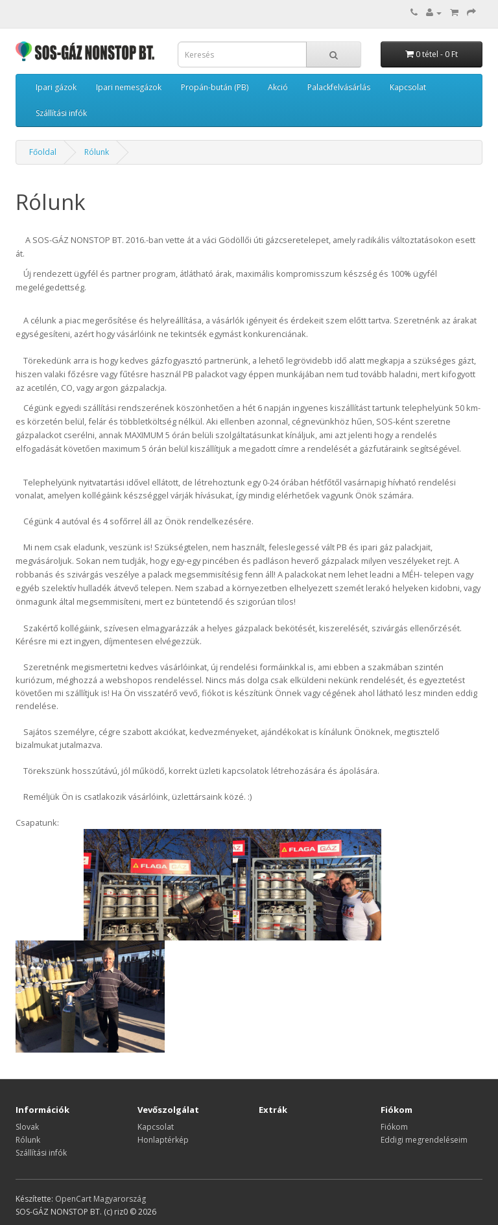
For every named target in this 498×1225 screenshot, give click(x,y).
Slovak (27, 1126)
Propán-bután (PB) (214, 87)
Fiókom (394, 1126)
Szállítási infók (61, 113)
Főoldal (42, 152)
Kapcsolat (408, 87)
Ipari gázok (56, 87)
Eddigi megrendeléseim (424, 1139)
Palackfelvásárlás (338, 87)
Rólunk (96, 152)
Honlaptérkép (163, 1139)
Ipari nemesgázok (128, 87)
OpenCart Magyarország (100, 1198)
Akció (278, 87)
